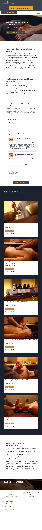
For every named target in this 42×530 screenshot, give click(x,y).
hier (15, 106)
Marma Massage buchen (15, 33)
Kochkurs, (27, 465)
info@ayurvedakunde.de (11, 509)
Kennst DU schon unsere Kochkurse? (21, 8)
